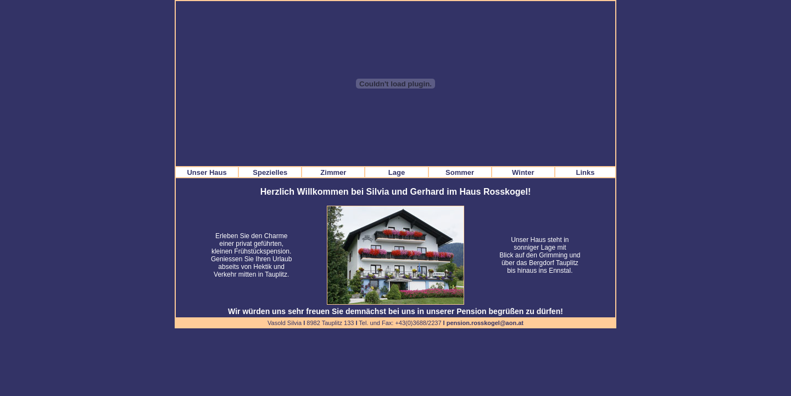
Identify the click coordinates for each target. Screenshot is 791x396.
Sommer (459, 172)
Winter (523, 172)
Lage (396, 172)
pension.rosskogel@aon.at (485, 323)
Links (585, 172)
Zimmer (333, 172)
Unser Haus (206, 172)
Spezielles (270, 172)
